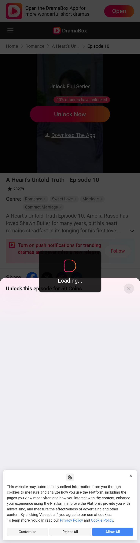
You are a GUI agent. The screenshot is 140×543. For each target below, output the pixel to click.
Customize (27, 532)
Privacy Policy (71, 520)
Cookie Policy (102, 520)
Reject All (70, 532)
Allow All (112, 532)
